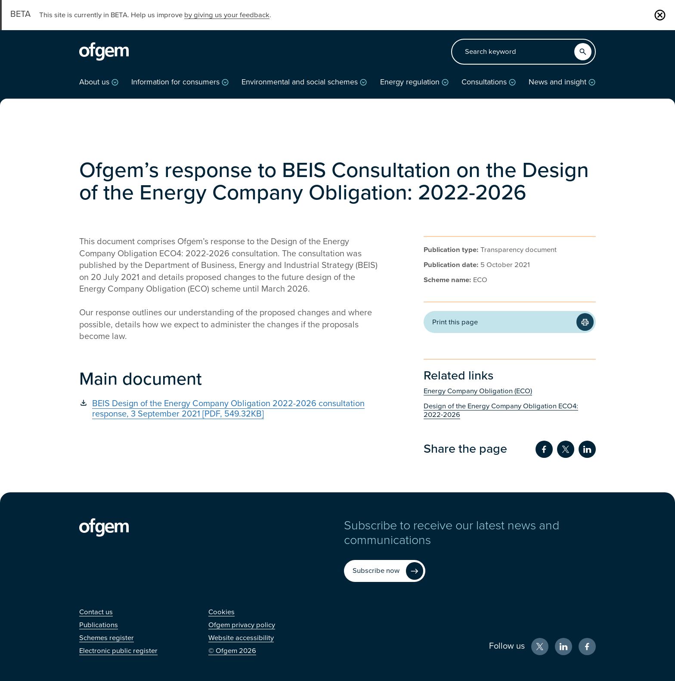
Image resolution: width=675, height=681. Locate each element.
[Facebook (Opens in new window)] (587, 646)
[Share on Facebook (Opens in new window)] (544, 449)
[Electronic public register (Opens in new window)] (118, 651)
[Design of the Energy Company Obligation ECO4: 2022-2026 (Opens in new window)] (510, 410)
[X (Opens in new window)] (539, 646)
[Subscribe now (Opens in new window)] (384, 571)
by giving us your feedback (226, 15)
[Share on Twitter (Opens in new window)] (565, 449)
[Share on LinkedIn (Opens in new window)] (587, 449)
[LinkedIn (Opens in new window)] (563, 646)
